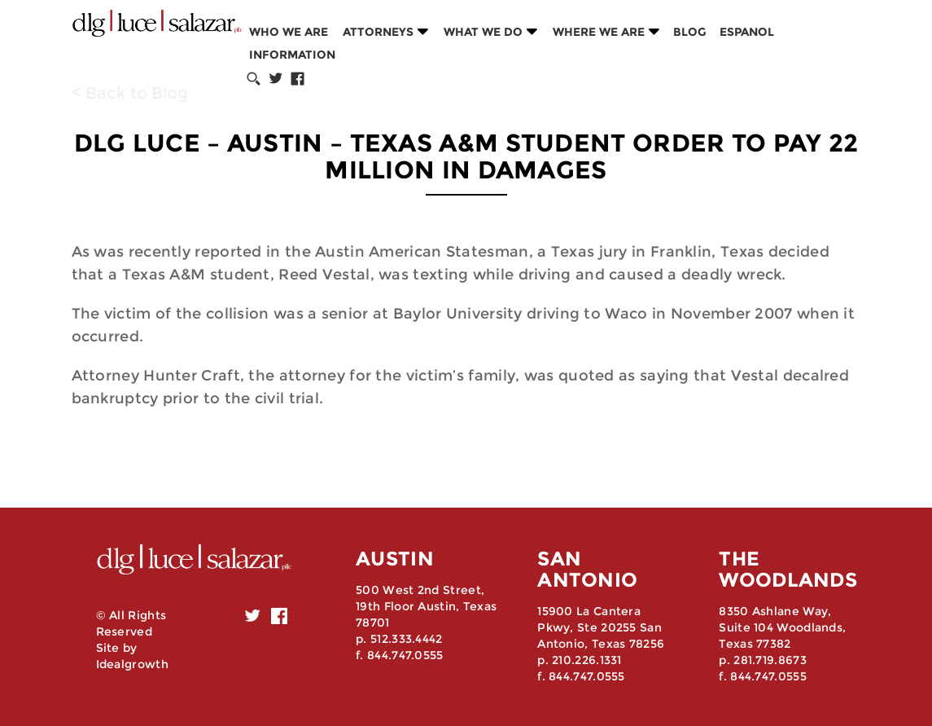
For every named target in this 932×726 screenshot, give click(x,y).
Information (292, 54)
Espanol (747, 31)
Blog (690, 31)
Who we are (288, 31)
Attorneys (378, 31)
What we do (483, 31)
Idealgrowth (132, 664)
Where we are (599, 31)
